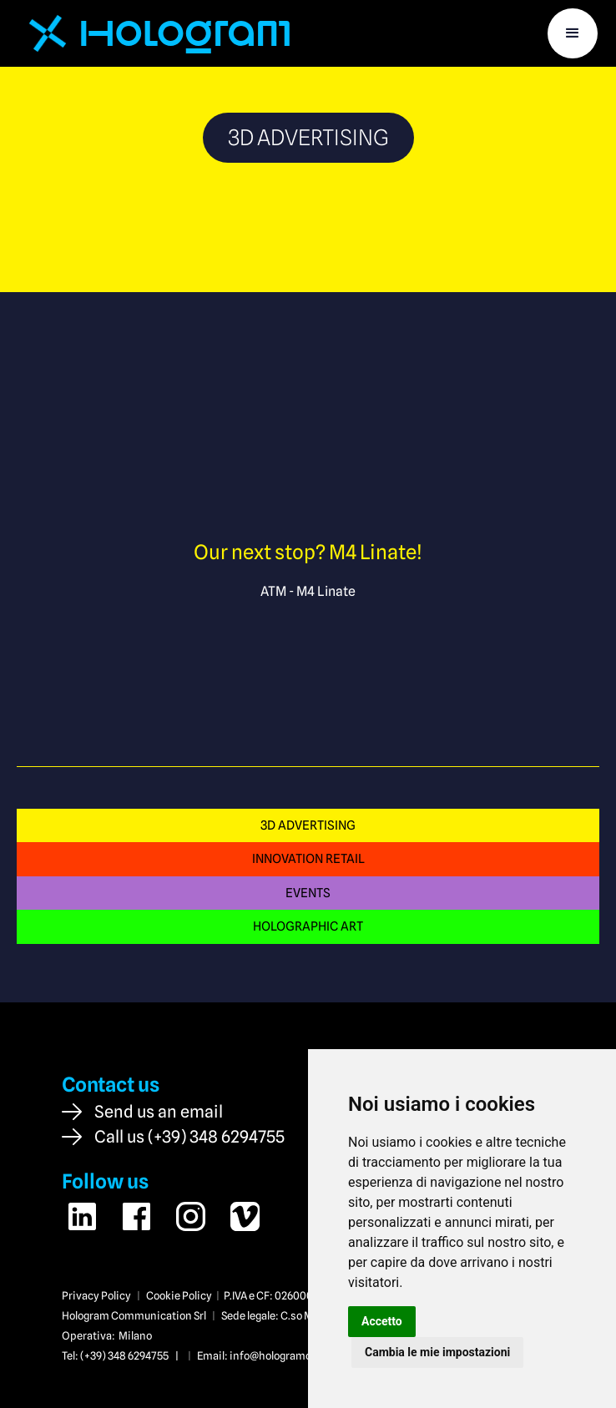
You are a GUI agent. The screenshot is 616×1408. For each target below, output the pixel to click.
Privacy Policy (96, 1295)
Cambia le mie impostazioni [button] (437, 1352)
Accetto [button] (381, 1321)
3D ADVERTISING (308, 825)
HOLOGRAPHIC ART (308, 926)
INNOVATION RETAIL (308, 858)
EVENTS (308, 893)
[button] (573, 33)
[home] (154, 33)
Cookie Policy (179, 1295)
